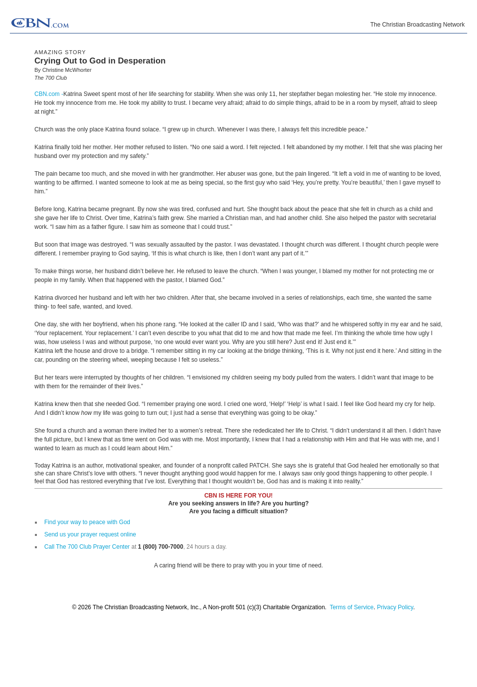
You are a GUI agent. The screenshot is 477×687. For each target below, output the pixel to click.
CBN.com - (48, 94)
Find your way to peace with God (87, 522)
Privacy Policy (395, 607)
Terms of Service (351, 607)
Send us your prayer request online (90, 534)
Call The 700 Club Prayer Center (87, 546)
